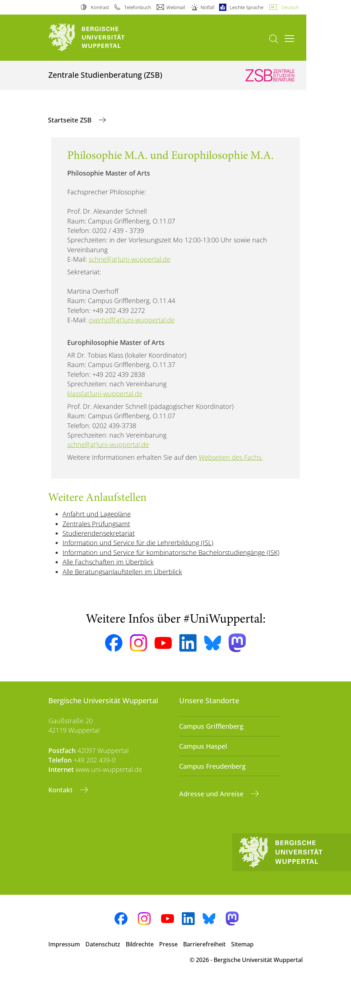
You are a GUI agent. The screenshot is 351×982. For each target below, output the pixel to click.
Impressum (64, 944)
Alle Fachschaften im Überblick (108, 562)
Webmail (175, 7)
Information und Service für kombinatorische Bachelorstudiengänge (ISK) (170, 552)
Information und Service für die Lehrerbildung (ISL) (137, 542)
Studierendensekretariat (98, 533)
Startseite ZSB (70, 120)
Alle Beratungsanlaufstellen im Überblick (122, 571)
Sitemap (242, 944)
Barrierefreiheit (204, 944)
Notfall (207, 7)
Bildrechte (140, 944)
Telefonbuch (137, 7)
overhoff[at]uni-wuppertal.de (132, 319)
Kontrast (100, 7)
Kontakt (61, 789)
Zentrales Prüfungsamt (96, 523)
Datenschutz (102, 944)
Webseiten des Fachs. (231, 457)
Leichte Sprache (246, 7)
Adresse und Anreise (212, 793)
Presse (168, 944)
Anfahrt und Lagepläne (96, 514)
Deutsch (290, 7)
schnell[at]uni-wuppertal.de (129, 259)
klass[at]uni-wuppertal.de (104, 393)
